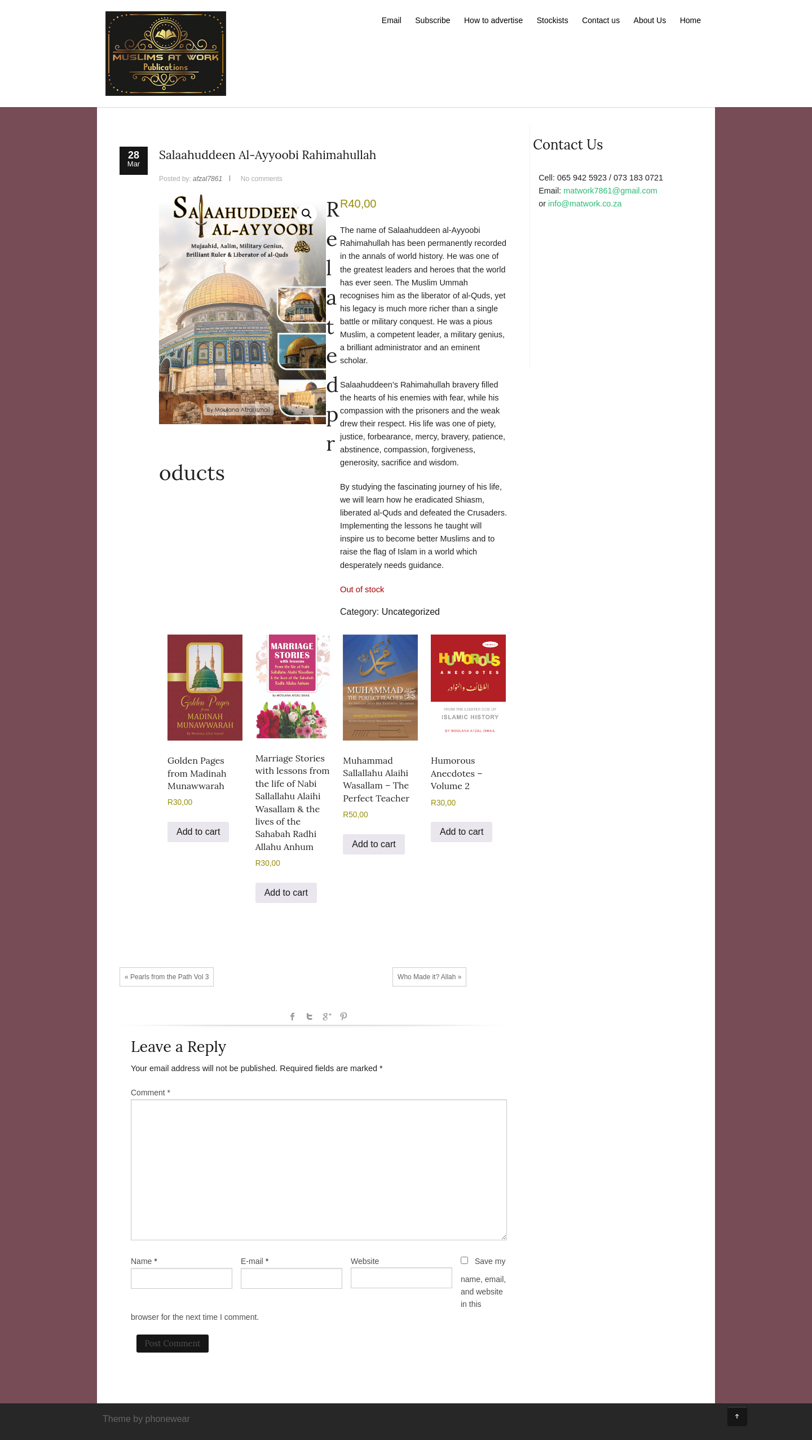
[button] (307, 214)
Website (365, 1261)
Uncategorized (411, 611)
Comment (150, 1092)
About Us (650, 20)
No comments (262, 179)
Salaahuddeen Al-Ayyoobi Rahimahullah (267, 154)
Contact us (601, 20)
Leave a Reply (178, 1046)
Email (391, 20)
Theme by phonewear (146, 1419)
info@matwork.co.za (585, 203)
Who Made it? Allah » (429, 977)
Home (690, 20)
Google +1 (326, 1016)
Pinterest (343, 1016)
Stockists (552, 20)
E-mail (252, 1261)
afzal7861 (207, 179)
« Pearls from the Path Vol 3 (167, 977)
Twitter (309, 1016)
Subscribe (432, 20)
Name (141, 1261)
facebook (292, 1016)
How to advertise (493, 20)
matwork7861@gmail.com (610, 190)
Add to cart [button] (198, 831)
